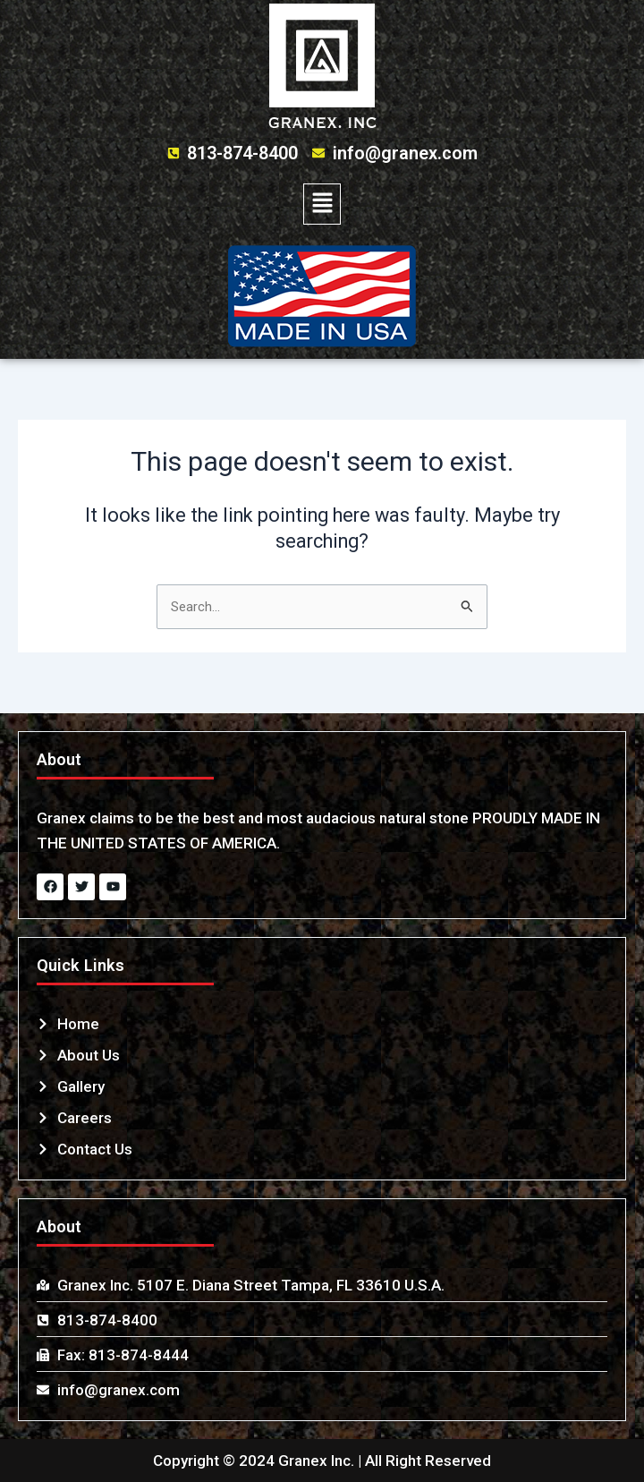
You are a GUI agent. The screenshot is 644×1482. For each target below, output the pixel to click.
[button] (322, 204)
